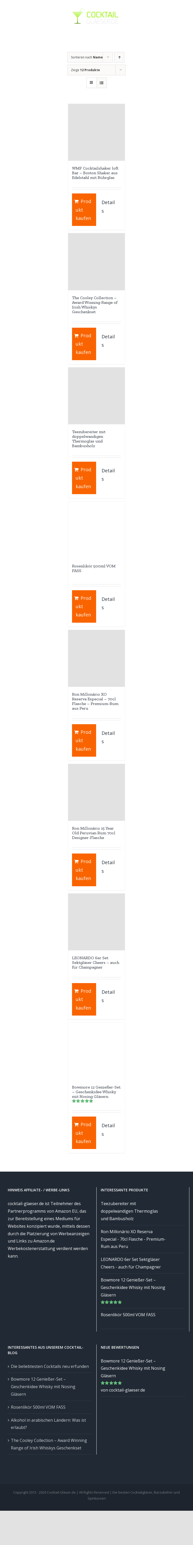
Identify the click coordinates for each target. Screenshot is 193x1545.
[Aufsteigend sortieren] (119, 57)
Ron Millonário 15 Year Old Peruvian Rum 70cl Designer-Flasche (93, 833)
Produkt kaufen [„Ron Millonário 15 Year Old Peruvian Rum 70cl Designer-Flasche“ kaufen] (83, 869)
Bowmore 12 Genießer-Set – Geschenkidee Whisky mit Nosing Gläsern (96, 1092)
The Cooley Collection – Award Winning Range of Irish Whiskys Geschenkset (94, 304)
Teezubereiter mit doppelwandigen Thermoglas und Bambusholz (88, 438)
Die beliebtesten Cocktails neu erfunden (50, 1366)
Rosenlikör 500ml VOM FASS (94, 568)
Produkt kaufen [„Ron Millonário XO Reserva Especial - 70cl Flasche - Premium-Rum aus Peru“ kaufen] (83, 740)
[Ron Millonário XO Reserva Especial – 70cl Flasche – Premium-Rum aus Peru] (96, 658)
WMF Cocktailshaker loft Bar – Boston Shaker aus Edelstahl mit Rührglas (95, 173)
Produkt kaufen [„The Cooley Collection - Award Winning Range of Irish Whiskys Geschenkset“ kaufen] (83, 343)
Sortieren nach (87, 57)
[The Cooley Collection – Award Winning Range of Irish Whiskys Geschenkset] (96, 261)
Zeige (85, 70)
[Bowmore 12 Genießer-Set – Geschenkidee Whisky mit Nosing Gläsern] (96, 1051)
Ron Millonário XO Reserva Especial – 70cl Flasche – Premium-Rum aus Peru (95, 701)
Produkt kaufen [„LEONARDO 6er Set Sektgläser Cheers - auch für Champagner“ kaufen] (83, 999)
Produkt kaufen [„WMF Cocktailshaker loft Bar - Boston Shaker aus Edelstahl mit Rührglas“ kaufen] (83, 209)
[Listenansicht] (102, 83)
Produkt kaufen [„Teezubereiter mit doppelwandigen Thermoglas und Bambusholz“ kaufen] (83, 477)
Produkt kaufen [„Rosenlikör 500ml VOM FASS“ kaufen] (83, 606)
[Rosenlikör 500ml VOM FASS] (96, 529)
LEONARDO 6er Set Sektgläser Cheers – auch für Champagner (95, 962)
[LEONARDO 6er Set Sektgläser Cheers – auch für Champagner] (96, 922)
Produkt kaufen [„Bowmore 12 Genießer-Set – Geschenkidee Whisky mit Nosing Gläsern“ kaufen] (83, 1132)
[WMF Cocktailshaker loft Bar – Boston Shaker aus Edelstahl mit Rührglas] (96, 132)
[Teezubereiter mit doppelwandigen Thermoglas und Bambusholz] (96, 395)
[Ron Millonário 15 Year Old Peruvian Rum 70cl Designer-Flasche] (96, 792)
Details (108, 206)
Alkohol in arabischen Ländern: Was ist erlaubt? (48, 1423)
